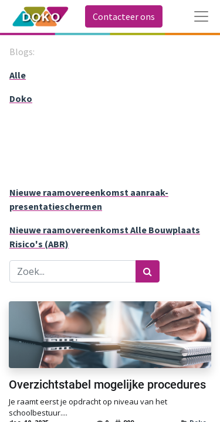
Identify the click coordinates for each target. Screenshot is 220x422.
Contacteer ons (124, 16)
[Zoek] (148, 271)
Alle (17, 75)
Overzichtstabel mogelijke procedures (107, 384)
